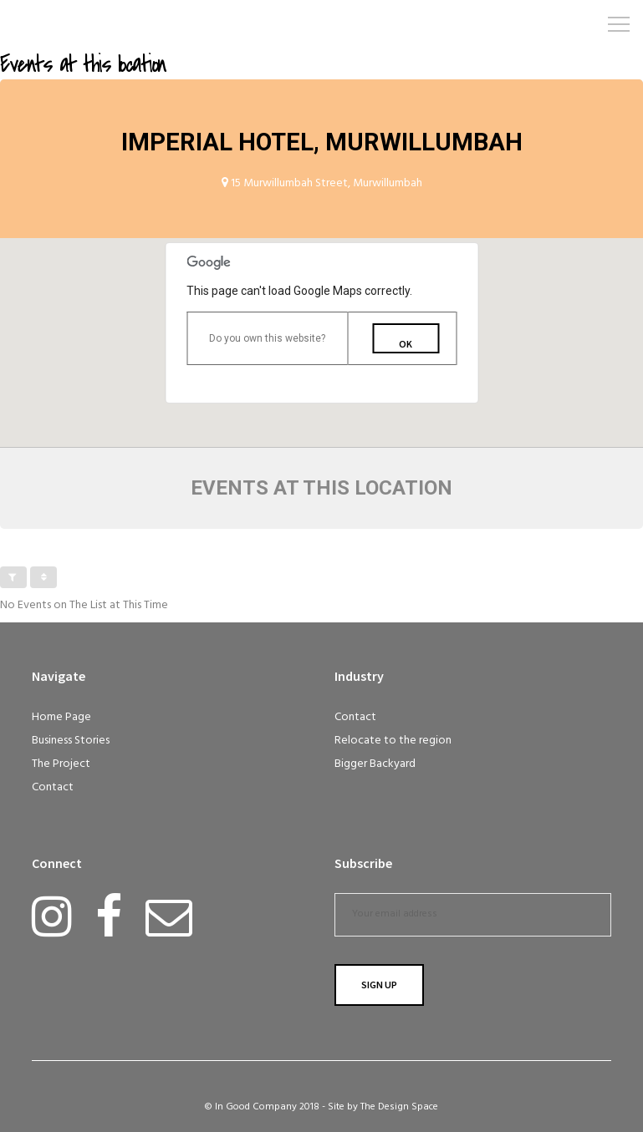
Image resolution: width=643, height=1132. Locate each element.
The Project (61, 764)
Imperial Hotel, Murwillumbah (322, 142)
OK (405, 344)
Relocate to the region (393, 740)
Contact (53, 787)
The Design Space (399, 1107)
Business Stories (71, 740)
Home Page (61, 717)
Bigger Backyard (375, 764)
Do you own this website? (267, 338)
